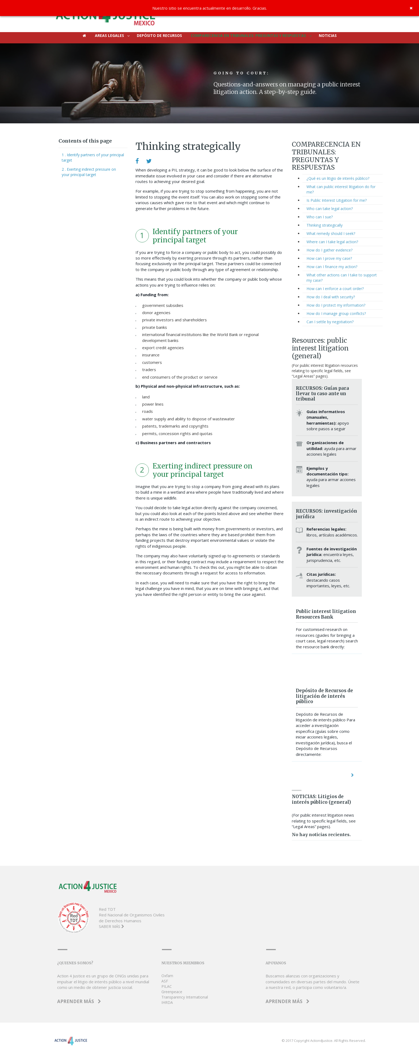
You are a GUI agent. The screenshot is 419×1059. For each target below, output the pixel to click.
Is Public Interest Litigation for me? (337, 200)
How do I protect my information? (336, 305)
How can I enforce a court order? (335, 288)
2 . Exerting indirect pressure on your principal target (89, 172)
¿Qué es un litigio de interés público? (338, 178)
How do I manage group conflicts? (336, 313)
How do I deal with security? (331, 296)
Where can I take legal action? (332, 241)
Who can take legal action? (330, 208)
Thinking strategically (325, 225)
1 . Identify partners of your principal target (93, 157)
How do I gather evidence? (329, 250)
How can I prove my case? (329, 258)
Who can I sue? (320, 216)
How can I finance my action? (332, 266)
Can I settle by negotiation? (330, 321)
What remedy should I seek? (331, 233)
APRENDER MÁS (79, 1001)
